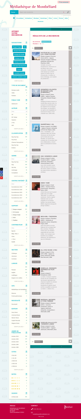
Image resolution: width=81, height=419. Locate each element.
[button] (17, 46)
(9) (19, 81)
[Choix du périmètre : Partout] (14, 12)
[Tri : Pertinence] (38, 48)
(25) (19, 128)
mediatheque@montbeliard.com (41, 414)
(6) (19, 281)
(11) (19, 151)
